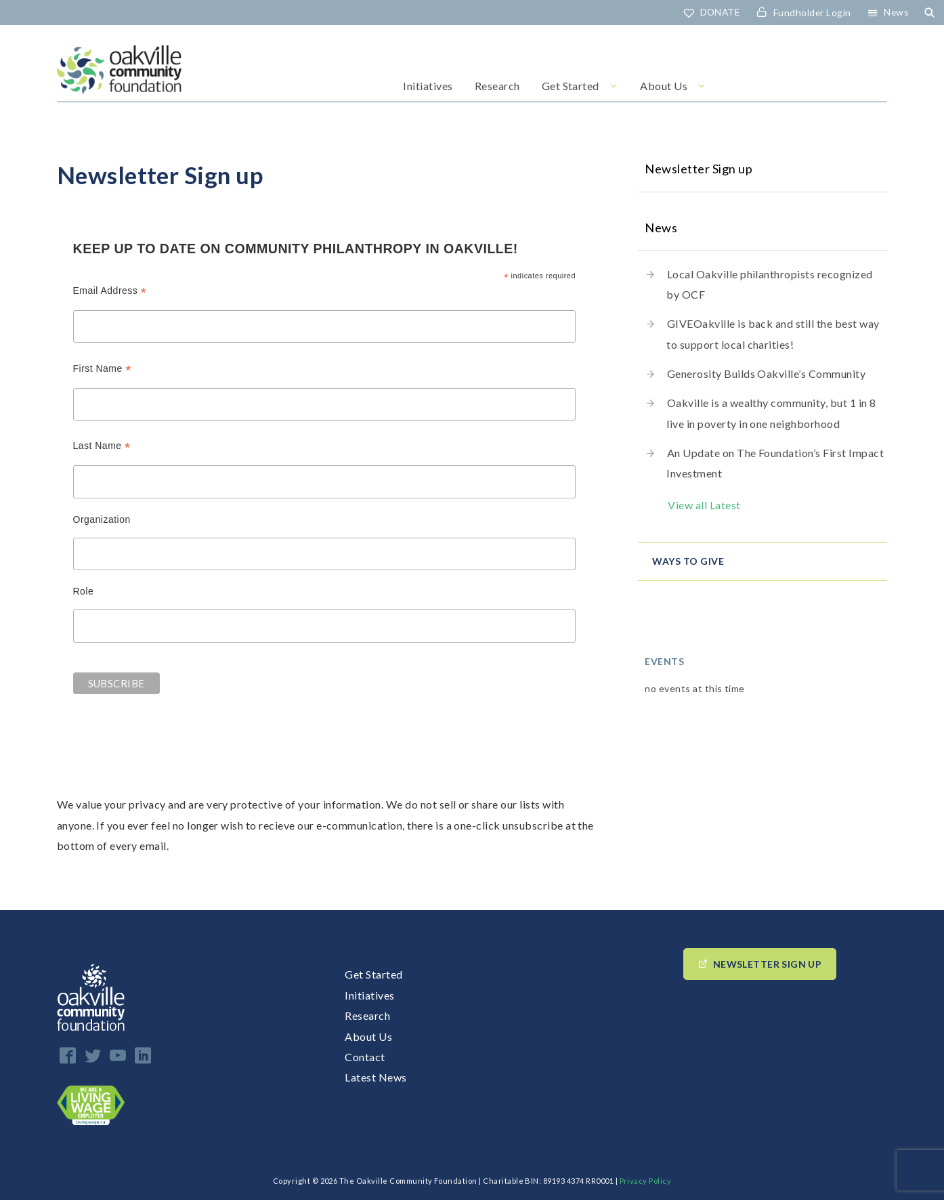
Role (83, 591)
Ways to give (688, 561)
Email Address (110, 291)
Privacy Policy (646, 1181)
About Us (663, 86)
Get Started (570, 86)
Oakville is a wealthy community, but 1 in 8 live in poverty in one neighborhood (771, 412)
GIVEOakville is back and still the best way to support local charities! (772, 334)
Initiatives (427, 86)
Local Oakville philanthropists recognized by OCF (769, 284)
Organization (102, 520)
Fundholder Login (811, 12)
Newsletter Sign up (767, 964)
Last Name (102, 446)
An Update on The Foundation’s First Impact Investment (775, 462)
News (896, 12)
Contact (365, 1057)
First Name (102, 368)
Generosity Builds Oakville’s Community (766, 373)
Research (497, 86)
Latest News (375, 1077)
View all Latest (704, 504)
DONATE (718, 12)
